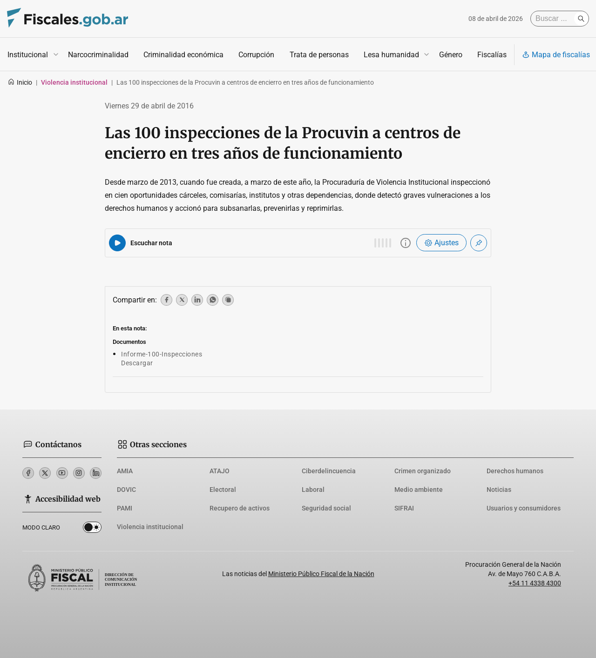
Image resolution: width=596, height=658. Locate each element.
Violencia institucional (150, 526)
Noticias (499, 489)
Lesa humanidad (391, 54)
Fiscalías (492, 54)
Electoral (223, 489)
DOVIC (126, 489)
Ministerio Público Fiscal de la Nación (321, 573)
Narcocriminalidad (98, 54)
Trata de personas (319, 54)
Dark (92, 529)
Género (450, 54)
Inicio (19, 82)
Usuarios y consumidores (524, 508)
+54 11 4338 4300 (534, 583)
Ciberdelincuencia (329, 471)
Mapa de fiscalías (556, 54)
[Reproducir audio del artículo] (117, 243)
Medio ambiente (418, 489)
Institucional (27, 54)
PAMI (124, 508)
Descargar (137, 363)
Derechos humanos (515, 471)
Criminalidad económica (183, 54)
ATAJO (220, 471)
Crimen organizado (422, 471)
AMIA (125, 471)
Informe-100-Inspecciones (161, 354)
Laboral (313, 489)
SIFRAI (404, 508)
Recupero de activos (240, 508)
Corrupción (256, 54)
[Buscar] (555, 18)
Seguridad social (326, 508)
